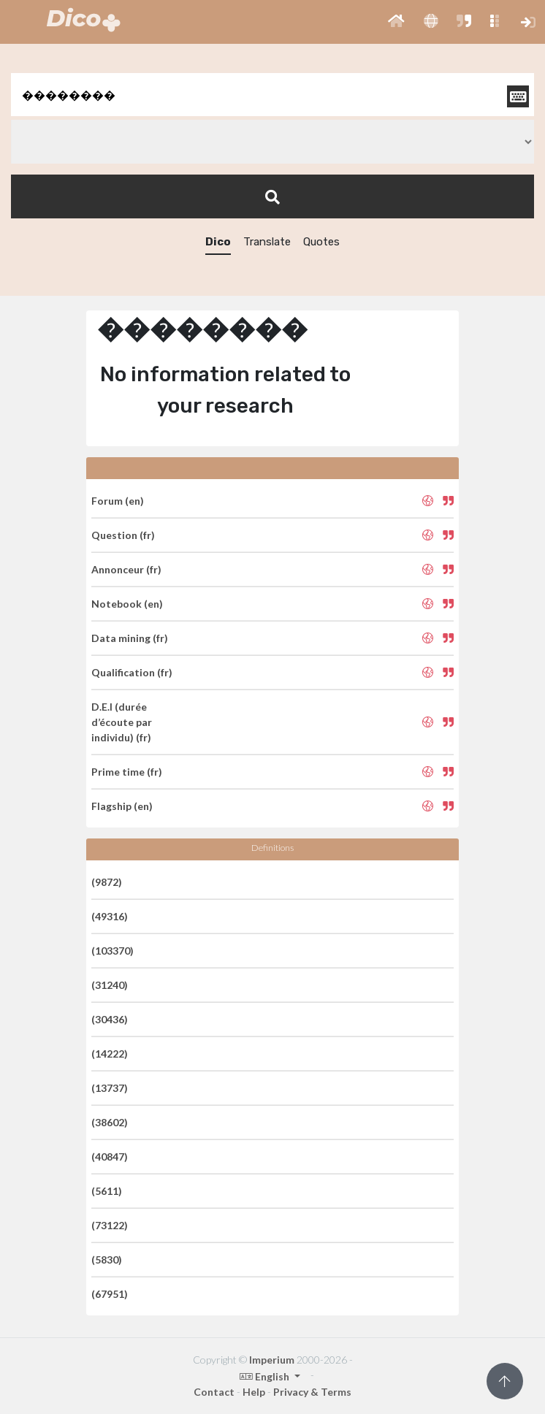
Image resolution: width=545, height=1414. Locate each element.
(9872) (106, 882)
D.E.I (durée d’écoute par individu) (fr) (121, 722)
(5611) (106, 1191)
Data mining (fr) (129, 638)
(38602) (109, 1122)
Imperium (271, 1359)
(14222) (109, 1053)
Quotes (321, 241)
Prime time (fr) (126, 771)
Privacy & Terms (312, 1392)
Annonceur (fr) (126, 569)
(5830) (106, 1259)
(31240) (109, 985)
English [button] (265, 1376)
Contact (214, 1392)
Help (254, 1392)
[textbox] (272, 94)
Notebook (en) (127, 603)
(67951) (109, 1294)
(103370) (112, 950)
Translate (267, 241)
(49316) (109, 916)
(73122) (109, 1225)
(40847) (109, 1156)
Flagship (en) (122, 806)
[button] (396, 22)
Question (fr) (123, 535)
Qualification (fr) (131, 672)
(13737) (109, 1088)
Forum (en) (117, 500)
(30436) (109, 1019)
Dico (218, 241)
